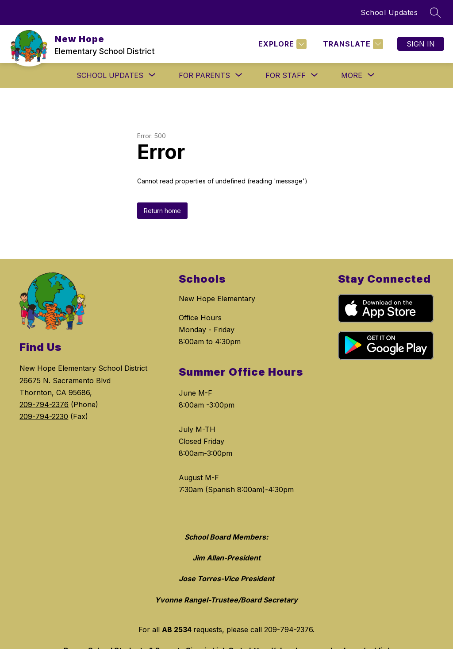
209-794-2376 (44, 404)
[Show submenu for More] (351, 75)
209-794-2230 (43, 416)
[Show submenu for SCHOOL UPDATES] (110, 75)
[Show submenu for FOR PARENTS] (204, 75)
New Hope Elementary (217, 298)
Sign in (421, 43)
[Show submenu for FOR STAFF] (285, 75)
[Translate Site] (352, 44)
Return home (162, 210)
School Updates (389, 12)
